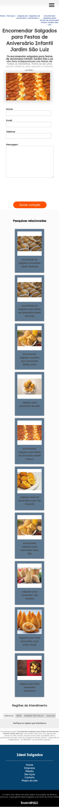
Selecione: (9, 716)
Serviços (29, 774)
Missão (29, 771)
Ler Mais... (29, 70)
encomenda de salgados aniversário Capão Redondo (30, 263)
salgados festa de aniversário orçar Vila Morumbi (29, 501)
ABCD (19, 716)
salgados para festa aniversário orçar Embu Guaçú (29, 641)
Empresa (29, 768)
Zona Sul (50, 716)
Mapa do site (30, 780)
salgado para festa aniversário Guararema (29, 687)
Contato (29, 777)
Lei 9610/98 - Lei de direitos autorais (35, 740)
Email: (28, 123)
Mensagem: (29, 160)
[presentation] (30, 198)
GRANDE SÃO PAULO (34, 716)
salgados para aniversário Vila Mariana (29, 595)
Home (29, 764)
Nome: (28, 112)
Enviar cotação (30, 205)
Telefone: (28, 134)
